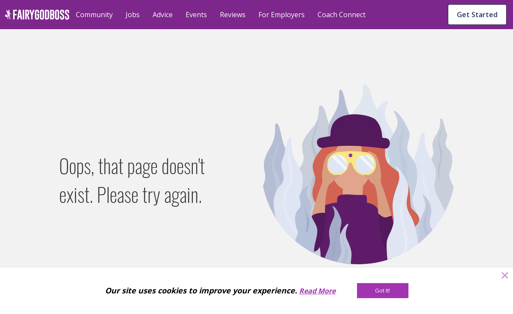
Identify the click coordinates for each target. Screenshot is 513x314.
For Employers (281, 14)
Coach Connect (342, 14)
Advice (163, 14)
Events (196, 14)
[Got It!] (382, 290)
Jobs (133, 14)
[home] (37, 14)
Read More (317, 291)
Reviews (233, 14)
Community (94, 14)
